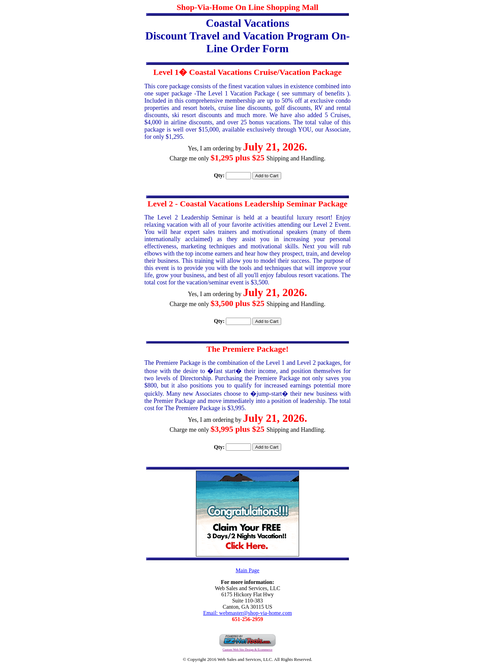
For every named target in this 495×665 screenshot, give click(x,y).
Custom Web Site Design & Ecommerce (248, 649)
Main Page (248, 570)
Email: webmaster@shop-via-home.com (247, 613)
